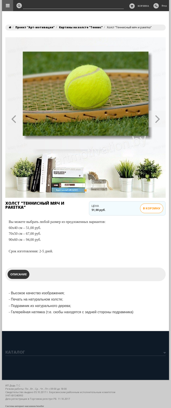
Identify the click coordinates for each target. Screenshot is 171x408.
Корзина (143, 5)
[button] (13, 117)
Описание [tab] (18, 274)
